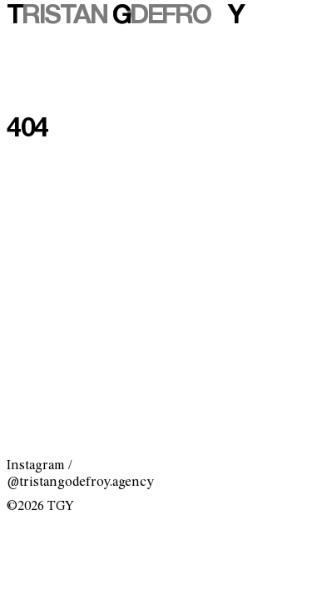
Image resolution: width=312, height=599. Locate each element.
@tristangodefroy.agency (80, 482)
